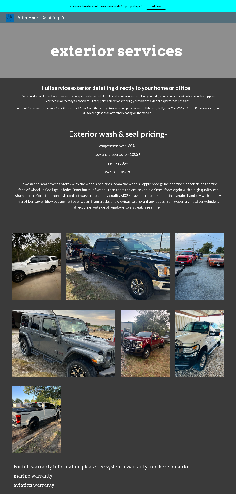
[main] (118, 51)
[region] (118, 6)
